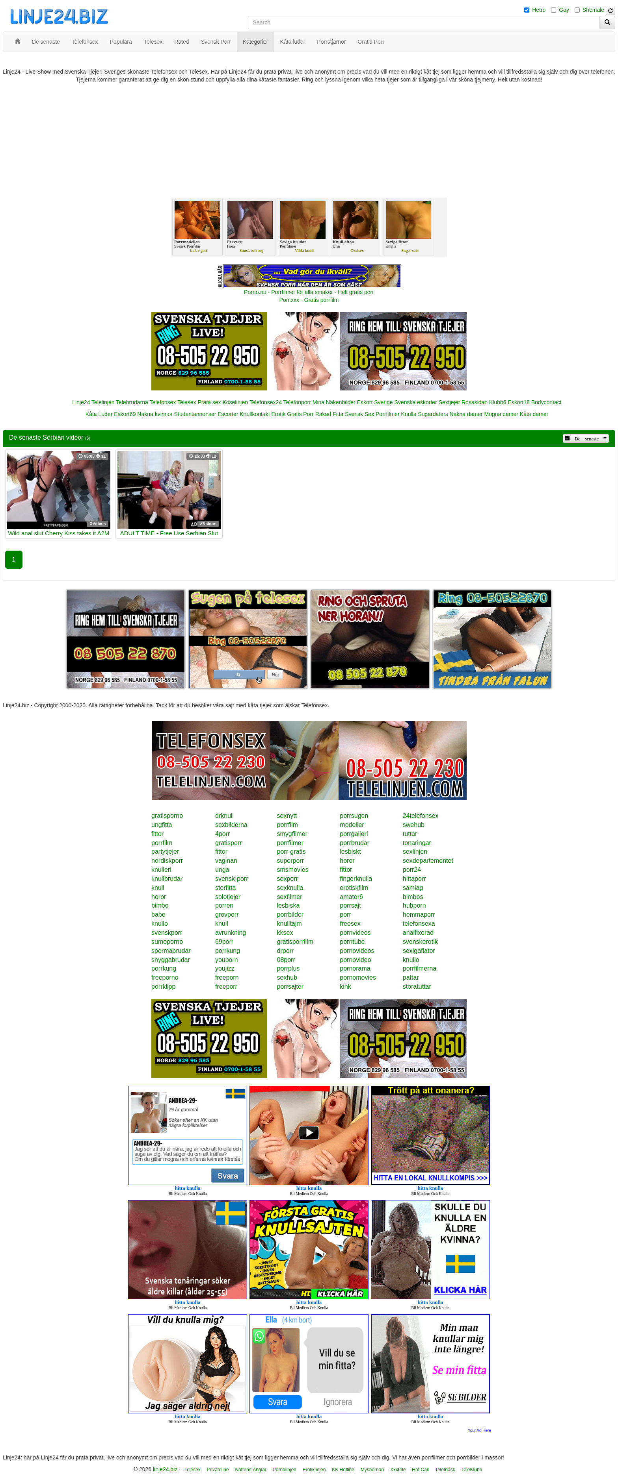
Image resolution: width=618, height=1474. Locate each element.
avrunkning (230, 932)
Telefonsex (162, 402)
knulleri (161, 869)
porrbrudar (354, 843)
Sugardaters (433, 414)
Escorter (228, 414)
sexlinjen (415, 851)
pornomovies (358, 977)
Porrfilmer (388, 414)
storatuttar (417, 986)
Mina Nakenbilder (334, 402)
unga (222, 869)
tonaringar (417, 843)
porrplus (288, 968)
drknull (224, 815)
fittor (157, 833)
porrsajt (350, 905)
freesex (350, 923)
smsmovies (293, 869)
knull (157, 887)
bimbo (160, 905)
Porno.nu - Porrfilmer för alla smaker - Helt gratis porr (309, 292)
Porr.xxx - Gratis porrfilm (309, 300)
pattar (411, 977)
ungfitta (161, 824)
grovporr (227, 914)
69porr (224, 941)
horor (347, 860)
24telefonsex (421, 815)
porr (345, 914)
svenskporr (166, 932)
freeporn (227, 977)
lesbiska (288, 905)
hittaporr (414, 878)
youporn (226, 959)
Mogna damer (501, 414)
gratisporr (228, 843)
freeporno (165, 977)
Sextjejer (449, 402)
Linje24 (81, 402)
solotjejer (227, 896)
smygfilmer (292, 833)
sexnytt (287, 815)
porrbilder (290, 914)
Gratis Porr (300, 414)
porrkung (227, 950)
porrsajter (290, 986)
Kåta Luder (99, 414)
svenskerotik (420, 941)
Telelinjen (102, 402)
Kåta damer (534, 414)
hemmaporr (419, 914)
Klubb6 (497, 402)
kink (345, 986)
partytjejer (165, 851)
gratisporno (167, 815)
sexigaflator (419, 950)
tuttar (410, 833)
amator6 (351, 896)
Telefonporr (297, 402)
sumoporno (167, 941)
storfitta (225, 887)
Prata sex (209, 402)
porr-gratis (291, 851)
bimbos (413, 896)
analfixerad (418, 932)
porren (224, 905)
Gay (564, 10)
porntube (352, 941)
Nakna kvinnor (155, 414)
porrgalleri (354, 833)
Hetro (538, 10)
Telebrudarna (132, 402)
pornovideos (357, 950)
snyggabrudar (170, 959)
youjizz (225, 968)
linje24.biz (165, 1469)
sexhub (287, 977)
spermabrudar (171, 950)
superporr (290, 860)
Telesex (186, 402)
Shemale (593, 10)
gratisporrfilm (295, 941)
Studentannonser (195, 414)
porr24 (412, 869)
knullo (159, 923)
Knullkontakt (255, 414)
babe (158, 914)
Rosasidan (475, 402)
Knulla (409, 414)
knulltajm (289, 923)
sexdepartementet (428, 860)
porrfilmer (290, 843)
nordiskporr (167, 860)
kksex (285, 932)
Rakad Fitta (329, 414)
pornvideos (355, 932)
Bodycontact (546, 402)
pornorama (355, 968)
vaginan (226, 860)
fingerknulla (356, 878)
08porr (286, 959)
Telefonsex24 (265, 402)
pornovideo (355, 959)
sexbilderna (231, 824)
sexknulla (290, 887)
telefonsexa (419, 923)
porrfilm (287, 824)
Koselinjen (235, 402)
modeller (352, 824)
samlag (413, 887)
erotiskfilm (354, 887)
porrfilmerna (419, 968)
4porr (222, 833)
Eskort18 (519, 402)
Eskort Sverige (375, 402)
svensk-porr (231, 878)
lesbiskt (350, 851)
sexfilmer (289, 896)
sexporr (287, 878)
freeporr (226, 986)
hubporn (414, 905)
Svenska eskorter (416, 402)
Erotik (278, 414)
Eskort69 (125, 414)
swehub (413, 824)
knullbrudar (166, 878)
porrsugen (354, 815)
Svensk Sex (359, 414)
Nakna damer (466, 414)
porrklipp (163, 986)
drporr (285, 950)
